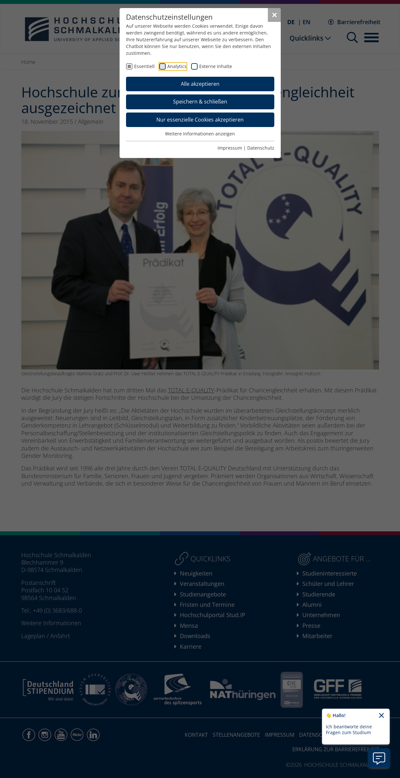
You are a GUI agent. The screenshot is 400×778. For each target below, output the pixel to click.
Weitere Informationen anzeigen (200, 134)
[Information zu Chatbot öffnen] (379, 758)
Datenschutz (260, 148)
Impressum (230, 148)
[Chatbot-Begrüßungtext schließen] (381, 715)
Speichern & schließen (200, 101)
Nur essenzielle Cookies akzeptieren (200, 119)
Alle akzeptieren (200, 83)
